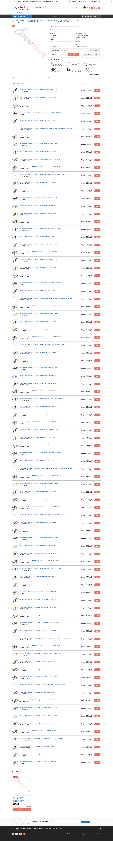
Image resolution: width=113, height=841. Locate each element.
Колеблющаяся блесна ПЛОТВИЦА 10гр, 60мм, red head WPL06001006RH (39, 105)
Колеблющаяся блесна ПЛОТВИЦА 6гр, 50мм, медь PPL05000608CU (37, 692)
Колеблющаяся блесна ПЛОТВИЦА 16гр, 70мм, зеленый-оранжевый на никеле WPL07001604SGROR (46, 298)
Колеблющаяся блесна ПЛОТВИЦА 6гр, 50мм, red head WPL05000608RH (38, 615)
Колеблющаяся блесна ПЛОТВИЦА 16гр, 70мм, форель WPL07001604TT (38, 421)
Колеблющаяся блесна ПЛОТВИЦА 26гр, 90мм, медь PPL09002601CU (38, 522)
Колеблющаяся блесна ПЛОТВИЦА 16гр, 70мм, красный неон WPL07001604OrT (40, 313)
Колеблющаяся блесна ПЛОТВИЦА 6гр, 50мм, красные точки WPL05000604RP (40, 645)
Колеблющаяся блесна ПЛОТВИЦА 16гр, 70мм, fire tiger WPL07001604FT (38, 267)
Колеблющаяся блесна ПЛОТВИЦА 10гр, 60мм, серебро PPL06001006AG (38, 244)
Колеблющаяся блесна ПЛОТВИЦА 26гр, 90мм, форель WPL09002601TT (38, 591)
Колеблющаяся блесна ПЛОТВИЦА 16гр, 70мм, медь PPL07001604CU (38, 352)
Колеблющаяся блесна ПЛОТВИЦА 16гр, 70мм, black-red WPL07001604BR (39, 259)
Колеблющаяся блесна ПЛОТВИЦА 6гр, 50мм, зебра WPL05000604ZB (38, 630)
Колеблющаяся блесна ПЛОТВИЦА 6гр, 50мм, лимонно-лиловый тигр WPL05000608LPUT (43, 684)
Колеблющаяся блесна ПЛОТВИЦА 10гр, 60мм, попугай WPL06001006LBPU (39, 236)
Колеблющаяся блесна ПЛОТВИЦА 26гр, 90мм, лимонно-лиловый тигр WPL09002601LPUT (43, 514)
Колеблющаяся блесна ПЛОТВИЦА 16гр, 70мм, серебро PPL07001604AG (38, 414)
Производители (47, 1)
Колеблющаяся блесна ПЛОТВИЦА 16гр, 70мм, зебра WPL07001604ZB (38, 290)
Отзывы (72, 16)
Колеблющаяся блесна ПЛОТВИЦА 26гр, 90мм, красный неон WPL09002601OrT (40, 483)
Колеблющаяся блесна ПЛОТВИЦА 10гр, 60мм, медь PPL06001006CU (38, 182)
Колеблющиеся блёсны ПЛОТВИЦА (69, 20)
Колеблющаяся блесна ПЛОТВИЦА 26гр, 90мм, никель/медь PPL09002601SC (40, 545)
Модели (50, 77)
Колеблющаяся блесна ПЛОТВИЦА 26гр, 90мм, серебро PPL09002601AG (38, 584)
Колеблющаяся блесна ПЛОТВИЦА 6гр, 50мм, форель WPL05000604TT (38, 761)
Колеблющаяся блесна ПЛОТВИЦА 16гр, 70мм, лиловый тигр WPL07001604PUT (40, 336)
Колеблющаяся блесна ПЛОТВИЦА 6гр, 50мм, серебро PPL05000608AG (38, 754)
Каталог (15, 20)
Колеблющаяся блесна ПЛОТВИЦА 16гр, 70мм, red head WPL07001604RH (39, 275)
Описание (15, 77)
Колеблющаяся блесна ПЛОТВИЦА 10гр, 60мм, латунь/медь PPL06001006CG (40, 159)
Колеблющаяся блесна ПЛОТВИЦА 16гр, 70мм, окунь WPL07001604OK (38, 383)
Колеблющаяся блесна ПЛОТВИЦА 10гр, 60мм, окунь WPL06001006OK (38, 213)
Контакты (55, 1)
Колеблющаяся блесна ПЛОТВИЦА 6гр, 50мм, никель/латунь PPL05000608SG (40, 707)
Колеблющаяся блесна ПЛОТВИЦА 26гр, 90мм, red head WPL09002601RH (39, 445)
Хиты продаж (52, 16)
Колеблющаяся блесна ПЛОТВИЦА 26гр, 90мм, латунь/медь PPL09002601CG (40, 499)
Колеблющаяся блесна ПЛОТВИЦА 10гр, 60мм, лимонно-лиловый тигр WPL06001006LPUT (43, 174)
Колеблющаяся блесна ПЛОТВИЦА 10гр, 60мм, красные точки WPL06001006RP (40, 136)
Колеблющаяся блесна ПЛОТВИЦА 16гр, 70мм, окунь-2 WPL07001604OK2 (39, 391)
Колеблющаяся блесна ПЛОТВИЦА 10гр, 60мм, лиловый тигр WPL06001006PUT (40, 166)
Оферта (34, 828)
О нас (14, 1)
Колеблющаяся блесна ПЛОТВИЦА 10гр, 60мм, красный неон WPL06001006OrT (40, 143)
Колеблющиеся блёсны (32, 20)
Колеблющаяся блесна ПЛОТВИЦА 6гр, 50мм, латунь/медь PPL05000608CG (39, 669)
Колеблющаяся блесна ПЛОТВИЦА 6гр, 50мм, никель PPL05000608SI (38, 700)
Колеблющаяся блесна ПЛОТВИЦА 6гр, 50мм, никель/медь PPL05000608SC (39, 715)
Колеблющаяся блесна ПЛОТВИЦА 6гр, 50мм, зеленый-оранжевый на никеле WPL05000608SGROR (45, 638)
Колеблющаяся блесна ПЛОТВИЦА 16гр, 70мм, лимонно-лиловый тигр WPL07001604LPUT (43, 344)
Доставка (25, 1)
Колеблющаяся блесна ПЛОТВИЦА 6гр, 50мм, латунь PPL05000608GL (38, 661)
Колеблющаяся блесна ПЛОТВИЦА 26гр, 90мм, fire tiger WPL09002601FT (38, 437)
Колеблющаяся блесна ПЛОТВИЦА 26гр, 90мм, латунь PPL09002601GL (38, 491)
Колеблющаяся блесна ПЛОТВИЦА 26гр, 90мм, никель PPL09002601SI (38, 530)
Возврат (38, 1)
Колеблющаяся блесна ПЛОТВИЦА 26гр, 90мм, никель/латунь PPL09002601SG (40, 537)
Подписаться (85, 822)
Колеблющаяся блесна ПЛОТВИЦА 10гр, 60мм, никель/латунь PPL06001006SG (40, 197)
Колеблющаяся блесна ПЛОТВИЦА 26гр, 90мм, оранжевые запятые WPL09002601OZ (42, 568)
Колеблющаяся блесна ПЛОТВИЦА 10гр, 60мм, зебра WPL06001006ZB (38, 120)
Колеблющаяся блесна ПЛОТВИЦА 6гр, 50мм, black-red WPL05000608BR (38, 599)
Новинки (44, 16)
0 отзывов (84, 25)
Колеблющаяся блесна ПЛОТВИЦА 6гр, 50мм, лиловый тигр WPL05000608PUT (40, 676)
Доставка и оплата (33, 77)
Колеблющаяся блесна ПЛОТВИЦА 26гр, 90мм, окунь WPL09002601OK (38, 553)
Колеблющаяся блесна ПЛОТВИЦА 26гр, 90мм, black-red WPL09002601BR (39, 429)
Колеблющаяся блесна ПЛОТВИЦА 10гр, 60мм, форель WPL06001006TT (38, 251)
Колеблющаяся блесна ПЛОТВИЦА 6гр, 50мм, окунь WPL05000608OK (38, 723)
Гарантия (32, 1)
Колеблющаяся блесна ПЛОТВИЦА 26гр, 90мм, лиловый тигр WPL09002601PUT (40, 506)
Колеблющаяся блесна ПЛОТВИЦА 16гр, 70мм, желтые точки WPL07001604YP (40, 282)
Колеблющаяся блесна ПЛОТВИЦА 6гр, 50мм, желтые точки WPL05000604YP (40, 622)
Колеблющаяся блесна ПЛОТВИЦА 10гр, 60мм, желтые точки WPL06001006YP (40, 112)
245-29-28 (93, 8)
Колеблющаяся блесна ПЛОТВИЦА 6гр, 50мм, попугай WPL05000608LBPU (39, 746)
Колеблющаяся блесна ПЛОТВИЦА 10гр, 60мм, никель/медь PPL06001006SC (40, 205)
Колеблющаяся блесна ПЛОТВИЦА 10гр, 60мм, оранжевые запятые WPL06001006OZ (42, 228)
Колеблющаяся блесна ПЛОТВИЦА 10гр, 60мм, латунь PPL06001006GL (38, 151)
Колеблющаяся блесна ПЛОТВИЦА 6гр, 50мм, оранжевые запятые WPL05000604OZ (41, 738)
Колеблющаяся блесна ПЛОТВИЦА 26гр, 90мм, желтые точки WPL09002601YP (40, 452)
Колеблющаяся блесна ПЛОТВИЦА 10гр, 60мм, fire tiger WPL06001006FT (38, 97)
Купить (73, 54)
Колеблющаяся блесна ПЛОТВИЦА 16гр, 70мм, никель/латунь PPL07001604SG (40, 367)
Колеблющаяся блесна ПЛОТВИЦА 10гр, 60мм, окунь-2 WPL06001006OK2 (39, 221)
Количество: (54, 54)
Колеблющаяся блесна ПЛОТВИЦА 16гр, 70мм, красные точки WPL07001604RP (40, 306)
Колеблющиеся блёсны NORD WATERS (49, 20)
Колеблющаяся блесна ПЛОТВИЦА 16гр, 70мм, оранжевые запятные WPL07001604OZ (42, 398)
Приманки (21, 20)
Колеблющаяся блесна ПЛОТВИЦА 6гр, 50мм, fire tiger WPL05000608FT (38, 607)
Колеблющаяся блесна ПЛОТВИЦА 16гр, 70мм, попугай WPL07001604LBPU (39, 406)
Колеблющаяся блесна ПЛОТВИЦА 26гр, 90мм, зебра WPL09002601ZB (38, 460)
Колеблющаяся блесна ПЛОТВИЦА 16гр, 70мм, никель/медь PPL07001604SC (40, 375)
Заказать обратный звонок (93, 10)
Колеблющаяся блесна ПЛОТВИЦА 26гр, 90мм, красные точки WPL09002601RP (40, 475)
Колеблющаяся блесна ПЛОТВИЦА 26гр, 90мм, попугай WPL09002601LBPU (39, 576)
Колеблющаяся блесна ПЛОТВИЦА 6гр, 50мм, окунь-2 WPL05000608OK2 (38, 730)
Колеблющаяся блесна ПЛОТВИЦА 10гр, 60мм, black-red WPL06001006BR (39, 89)
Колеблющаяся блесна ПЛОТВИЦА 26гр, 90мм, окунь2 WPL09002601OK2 (39, 560)
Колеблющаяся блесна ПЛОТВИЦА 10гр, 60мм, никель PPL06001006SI (38, 190)
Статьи (66, 16)
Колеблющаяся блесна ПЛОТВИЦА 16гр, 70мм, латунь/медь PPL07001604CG (40, 329)
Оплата (19, 1)
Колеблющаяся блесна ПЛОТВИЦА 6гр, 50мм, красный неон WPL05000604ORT (40, 653)
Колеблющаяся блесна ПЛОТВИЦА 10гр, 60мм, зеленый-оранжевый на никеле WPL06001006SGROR (46, 128)
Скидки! (38, 16)
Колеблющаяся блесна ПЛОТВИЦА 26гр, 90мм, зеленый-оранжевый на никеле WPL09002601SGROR (46, 468)
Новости (60, 16)
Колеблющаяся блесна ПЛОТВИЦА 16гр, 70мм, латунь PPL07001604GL (38, 321)
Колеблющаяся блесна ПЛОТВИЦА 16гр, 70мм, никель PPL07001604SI (38, 360)
